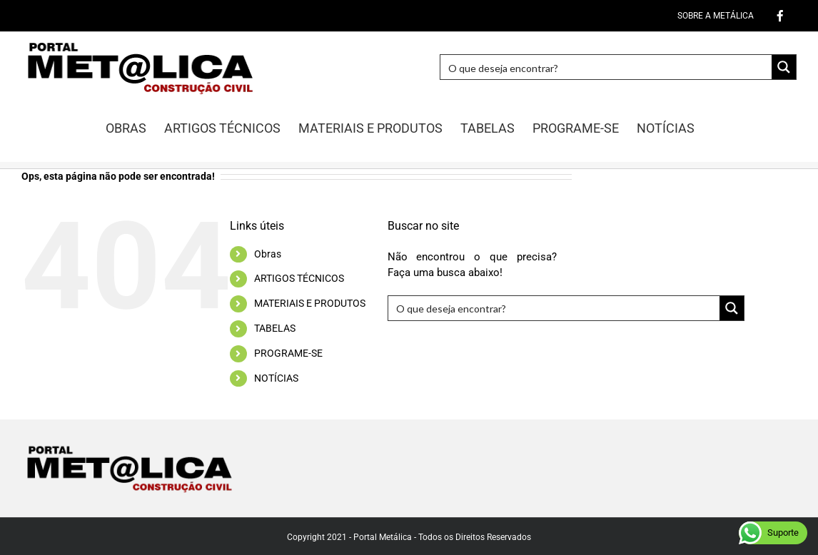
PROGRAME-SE (288, 353)
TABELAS (275, 328)
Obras (267, 254)
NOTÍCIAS (276, 378)
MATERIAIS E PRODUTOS (309, 303)
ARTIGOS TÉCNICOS (299, 278)
